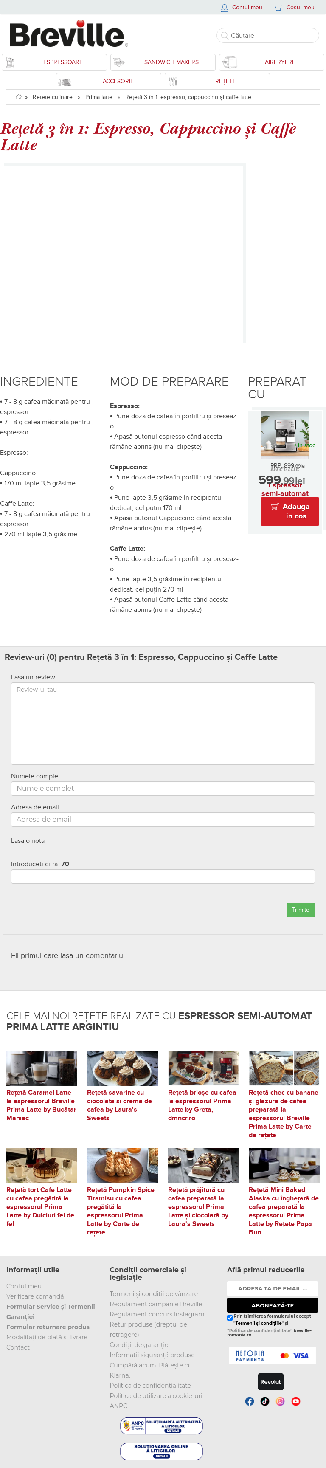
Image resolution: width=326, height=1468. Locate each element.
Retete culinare (53, 97)
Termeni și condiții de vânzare (154, 1294)
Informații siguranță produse (152, 1355)
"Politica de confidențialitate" (259, 1330)
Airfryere (280, 62)
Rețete (225, 81)
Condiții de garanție (139, 1345)
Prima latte (98, 97)
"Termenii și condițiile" (258, 1323)
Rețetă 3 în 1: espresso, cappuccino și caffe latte (188, 97)
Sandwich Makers (171, 62)
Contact (18, 1347)
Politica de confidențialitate (150, 1385)
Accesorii (117, 81)
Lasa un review (33, 677)
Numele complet (35, 776)
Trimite (300, 909)
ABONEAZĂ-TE (272, 1305)
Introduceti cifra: (40, 864)
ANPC (118, 1406)
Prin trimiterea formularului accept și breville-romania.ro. (269, 1325)
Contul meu (24, 1286)
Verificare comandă (35, 1296)
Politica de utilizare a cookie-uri (156, 1396)
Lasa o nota (28, 841)
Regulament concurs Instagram (157, 1314)
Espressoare (63, 62)
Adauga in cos (296, 511)
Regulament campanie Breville (156, 1304)
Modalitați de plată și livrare (46, 1337)
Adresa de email (35, 807)
